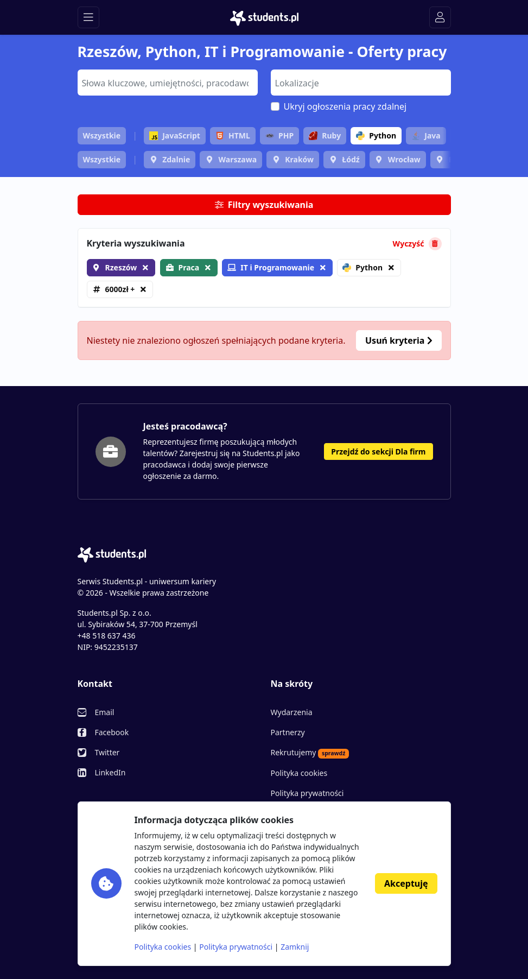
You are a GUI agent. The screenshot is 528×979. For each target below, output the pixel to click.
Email (104, 712)
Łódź (350, 159)
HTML (232, 135)
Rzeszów (121, 267)
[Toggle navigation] (88, 17)
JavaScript (174, 135)
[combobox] (168, 83)
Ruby (325, 135)
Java (425, 135)
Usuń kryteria (398, 340)
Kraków (299, 159)
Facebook (112, 732)
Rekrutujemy (310, 752)
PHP (279, 135)
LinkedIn (110, 772)
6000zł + (120, 289)
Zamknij (295, 947)
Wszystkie (102, 135)
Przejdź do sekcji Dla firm (378, 451)
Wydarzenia (292, 712)
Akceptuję (406, 883)
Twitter (107, 752)
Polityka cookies (299, 773)
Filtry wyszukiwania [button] (264, 205)
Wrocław (404, 159)
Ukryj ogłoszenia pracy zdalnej (345, 106)
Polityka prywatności (307, 793)
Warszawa (237, 159)
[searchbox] (166, 82)
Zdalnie (176, 159)
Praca (189, 267)
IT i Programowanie (270, 267)
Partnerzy (288, 732)
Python (376, 135)
